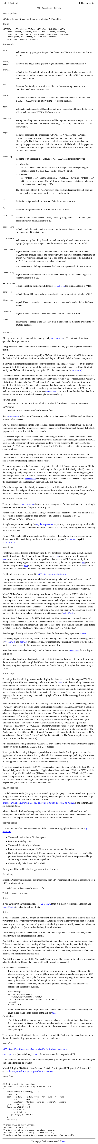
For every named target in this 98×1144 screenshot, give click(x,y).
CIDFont (23, 642)
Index (63, 1141)
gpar (5, 559)
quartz (36, 1054)
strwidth (71, 539)
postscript (30, 478)
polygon (61, 286)
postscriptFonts (57, 574)
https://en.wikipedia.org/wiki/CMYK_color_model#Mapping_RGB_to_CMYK (39, 803)
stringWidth (9, 542)
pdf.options (57, 338)
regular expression (44, 524)
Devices (52, 1049)
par (57, 556)
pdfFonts (76, 370)
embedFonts (50, 391)
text (60, 682)
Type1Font (10, 642)
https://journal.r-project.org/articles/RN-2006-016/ (32, 1071)
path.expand (28, 504)
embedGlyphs (9, 907)
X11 (53, 1013)
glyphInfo (46, 904)
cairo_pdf (7, 1054)
